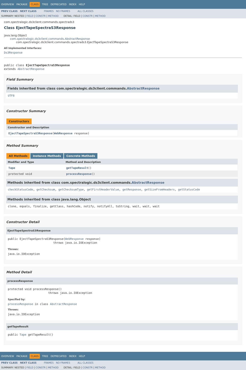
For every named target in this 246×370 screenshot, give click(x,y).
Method (53, 16)
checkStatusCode (20, 189)
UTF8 (11, 95)
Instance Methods (47, 156)
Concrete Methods (80, 156)
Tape (11, 168)
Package (21, 4)
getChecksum (45, 189)
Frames (49, 11)
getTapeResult (77, 168)
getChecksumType (71, 189)
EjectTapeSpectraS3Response (30, 133)
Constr (41, 16)
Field (29, 16)
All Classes (85, 11)
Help (82, 4)
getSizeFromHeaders (159, 189)
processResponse (78, 174)
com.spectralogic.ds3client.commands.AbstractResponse (50, 38)
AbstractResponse (30, 69)
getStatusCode (189, 189)
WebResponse (63, 133)
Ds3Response (13, 52)
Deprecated (59, 4)
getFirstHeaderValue (103, 189)
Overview (7, 4)
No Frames (63, 11)
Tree (45, 4)
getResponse (131, 189)
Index (73, 4)
